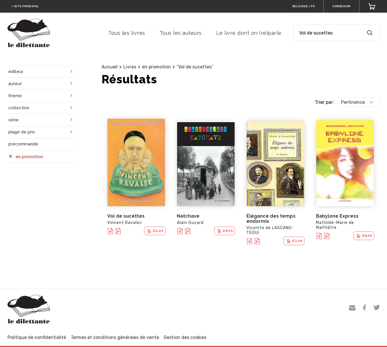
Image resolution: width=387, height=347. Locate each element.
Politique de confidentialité (36, 337)
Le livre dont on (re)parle (248, 33)
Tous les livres (126, 33)
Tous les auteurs (181, 33)
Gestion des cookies (185, 337)
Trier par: (324, 102)
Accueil (109, 67)
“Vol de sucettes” (195, 67)
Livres (129, 67)
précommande (23, 144)
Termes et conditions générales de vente (115, 337)
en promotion (156, 67)
